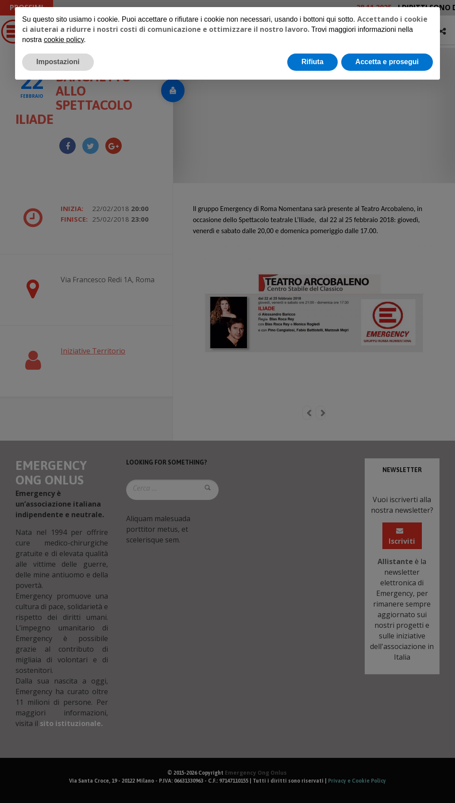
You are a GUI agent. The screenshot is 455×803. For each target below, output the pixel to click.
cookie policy (64, 39)
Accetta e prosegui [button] (387, 61)
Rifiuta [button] (312, 61)
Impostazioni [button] (58, 61)
